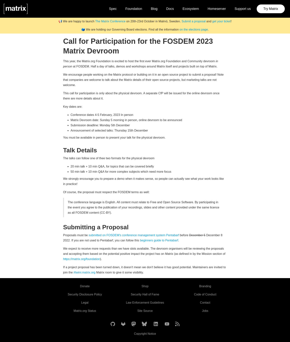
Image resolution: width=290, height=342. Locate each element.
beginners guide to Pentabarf (159, 240)
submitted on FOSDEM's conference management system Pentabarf (134, 235)
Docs (170, 9)
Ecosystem (191, 9)
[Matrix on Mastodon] (133, 324)
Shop (144, 286)
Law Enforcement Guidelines (145, 302)
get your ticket (221, 21)
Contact (205, 302)
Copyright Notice (145, 333)
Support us (243, 9)
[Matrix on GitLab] (123, 324)
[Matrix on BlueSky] (144, 324)
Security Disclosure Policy (85, 294)
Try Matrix (270, 9)
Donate (85, 286)
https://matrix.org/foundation (81, 259)
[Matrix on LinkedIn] (156, 324)
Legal (84, 302)
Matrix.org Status (85, 310)
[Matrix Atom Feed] (177, 324)
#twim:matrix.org (84, 272)
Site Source (145, 310)
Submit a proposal (193, 21)
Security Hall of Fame (145, 294)
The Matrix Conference (110, 21)
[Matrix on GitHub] (113, 324)
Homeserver (217, 9)
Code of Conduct (205, 294)
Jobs (205, 310)
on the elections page (193, 29)
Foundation (133, 9)
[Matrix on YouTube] (167, 324)
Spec (113, 9)
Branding (205, 286)
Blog (154, 9)
